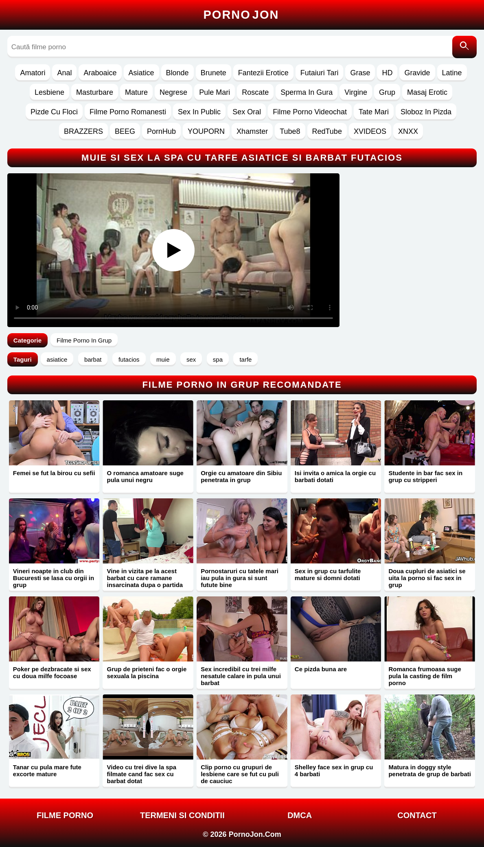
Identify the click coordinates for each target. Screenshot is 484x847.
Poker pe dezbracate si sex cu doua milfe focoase (52, 672)
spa (218, 359)
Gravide (417, 73)
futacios (129, 359)
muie (163, 359)
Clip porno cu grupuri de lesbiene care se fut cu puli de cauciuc (240, 774)
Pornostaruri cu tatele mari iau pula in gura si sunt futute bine (239, 578)
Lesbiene (49, 92)
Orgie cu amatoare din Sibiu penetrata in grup (241, 476)
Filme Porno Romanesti (128, 112)
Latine (452, 73)
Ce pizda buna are (321, 669)
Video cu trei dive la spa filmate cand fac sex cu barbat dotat (141, 774)
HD (387, 73)
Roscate (255, 92)
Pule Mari (214, 92)
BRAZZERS (83, 131)
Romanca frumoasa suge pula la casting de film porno (424, 676)
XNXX (408, 131)
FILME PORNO (65, 815)
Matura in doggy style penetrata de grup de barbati (429, 770)
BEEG (125, 131)
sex (191, 359)
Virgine (355, 92)
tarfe (245, 359)
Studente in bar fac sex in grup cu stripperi (425, 476)
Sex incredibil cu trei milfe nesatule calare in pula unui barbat (241, 676)
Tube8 (290, 131)
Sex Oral (246, 112)
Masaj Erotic (427, 92)
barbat (93, 359)
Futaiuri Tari (319, 73)
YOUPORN (206, 131)
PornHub (161, 131)
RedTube (327, 131)
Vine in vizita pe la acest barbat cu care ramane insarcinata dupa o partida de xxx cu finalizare (145, 581)
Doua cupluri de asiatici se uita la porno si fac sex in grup (426, 578)
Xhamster (252, 131)
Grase (360, 73)
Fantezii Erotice (263, 73)
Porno (241, 14)
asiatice (57, 359)
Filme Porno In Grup (84, 340)
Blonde (177, 73)
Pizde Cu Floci (54, 112)
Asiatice (141, 73)
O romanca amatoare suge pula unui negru (145, 476)
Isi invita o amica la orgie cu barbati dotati (335, 476)
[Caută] (464, 47)
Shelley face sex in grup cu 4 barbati (334, 770)
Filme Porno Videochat (310, 112)
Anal (64, 73)
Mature (136, 92)
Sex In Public (199, 112)
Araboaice (99, 73)
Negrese (173, 92)
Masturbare (94, 92)
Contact (416, 815)
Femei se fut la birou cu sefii (54, 472)
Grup (387, 92)
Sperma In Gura (306, 92)
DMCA (299, 815)
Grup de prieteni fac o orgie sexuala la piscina (146, 672)
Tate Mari (374, 112)
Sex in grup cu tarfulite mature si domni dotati (328, 574)
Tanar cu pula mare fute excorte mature (47, 770)
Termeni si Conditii (182, 815)
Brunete (213, 73)
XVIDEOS (370, 131)
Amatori (32, 73)
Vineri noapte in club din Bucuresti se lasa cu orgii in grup (53, 578)
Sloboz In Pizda (426, 112)
